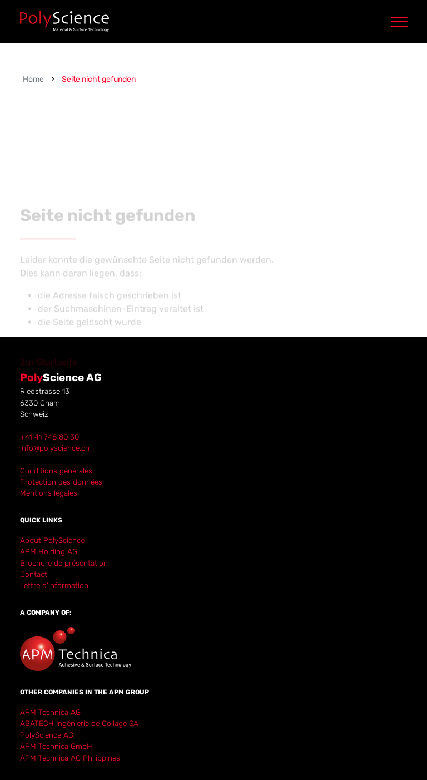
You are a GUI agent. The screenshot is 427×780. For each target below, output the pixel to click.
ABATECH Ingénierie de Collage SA (79, 723)
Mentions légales (48, 492)
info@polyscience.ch (55, 447)
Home (33, 79)
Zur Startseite (48, 373)
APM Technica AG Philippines (70, 757)
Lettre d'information (54, 585)
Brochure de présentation (64, 563)
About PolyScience (52, 540)
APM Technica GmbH (56, 746)
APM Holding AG (48, 551)
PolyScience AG (46, 734)
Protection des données (61, 481)
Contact (33, 574)
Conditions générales (56, 470)
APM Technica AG (50, 712)
